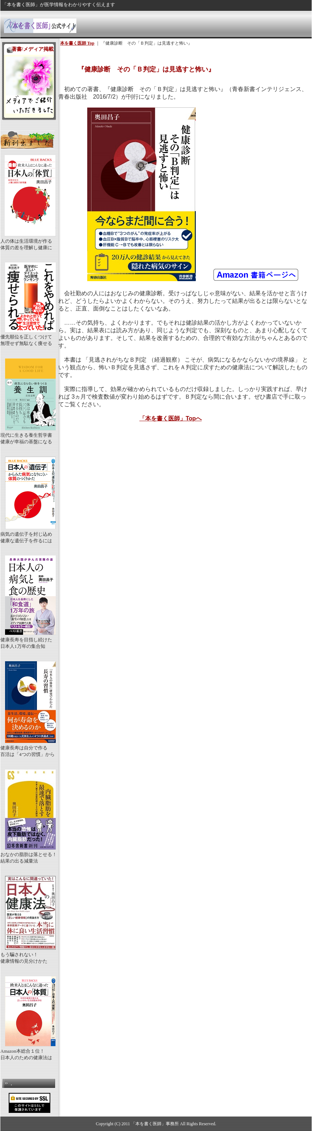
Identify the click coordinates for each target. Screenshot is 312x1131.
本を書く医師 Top (77, 43)
